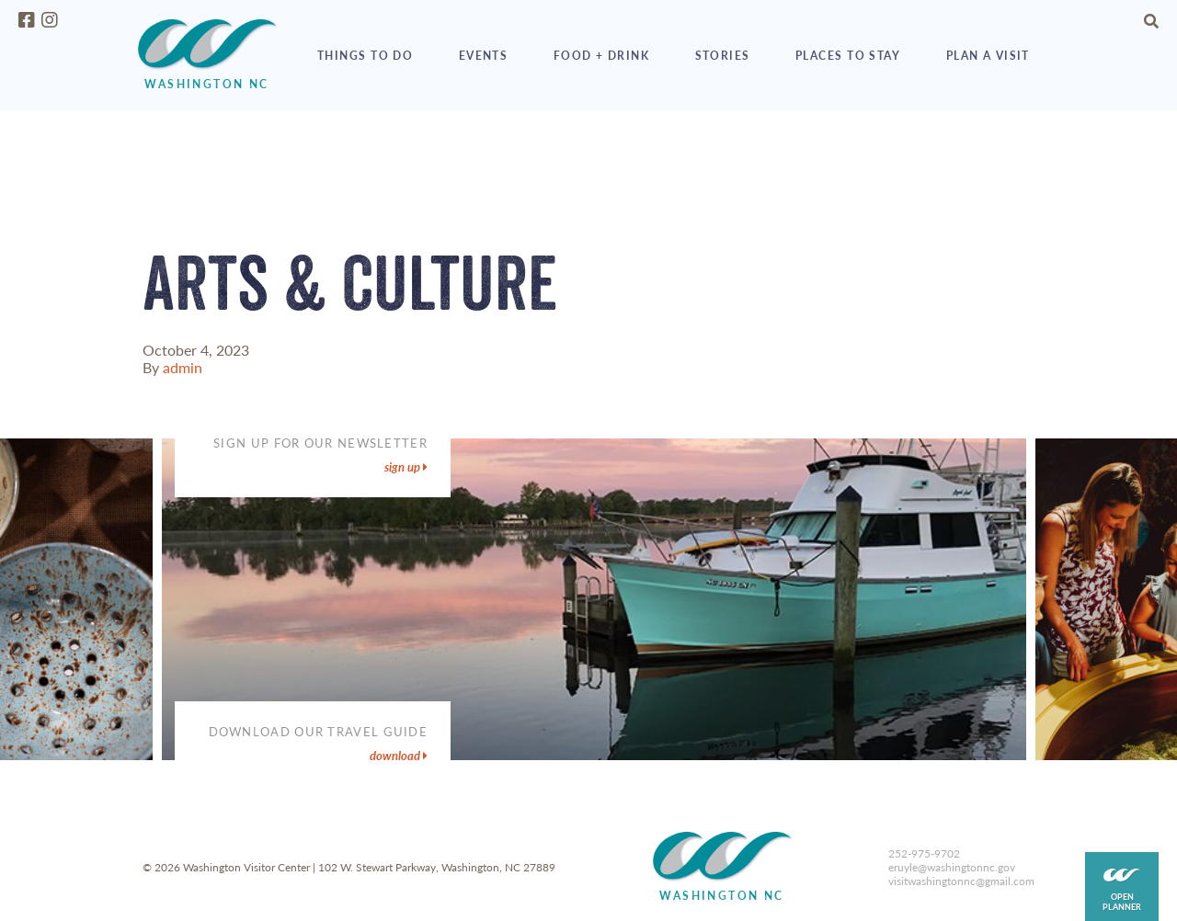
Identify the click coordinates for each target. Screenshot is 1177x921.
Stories (722, 56)
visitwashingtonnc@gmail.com (961, 881)
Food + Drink (601, 56)
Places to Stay (847, 56)
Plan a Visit (988, 56)
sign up (406, 467)
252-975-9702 (924, 853)
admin (182, 367)
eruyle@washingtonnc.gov (951, 867)
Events (484, 56)
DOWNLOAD (399, 755)
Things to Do (365, 56)
